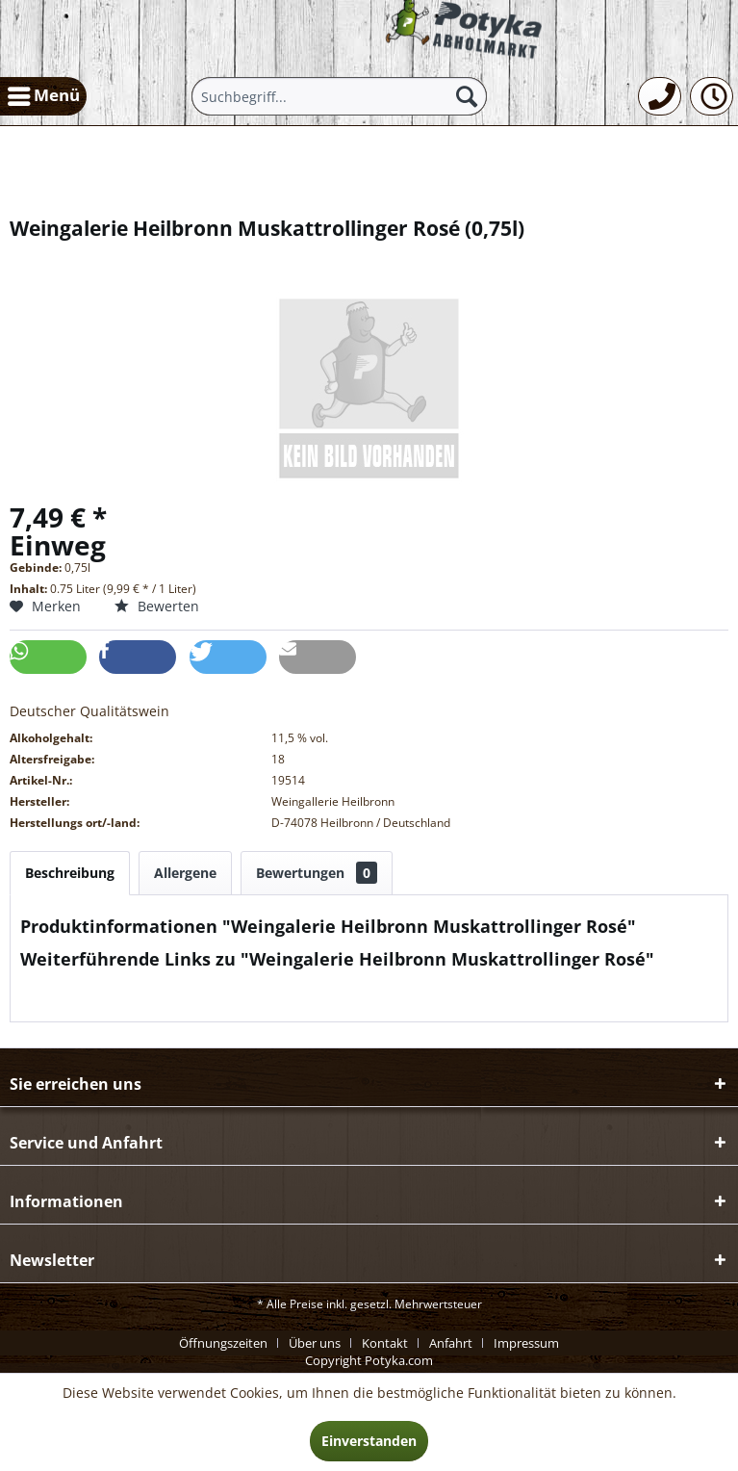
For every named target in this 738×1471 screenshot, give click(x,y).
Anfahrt (450, 1343)
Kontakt (385, 1343)
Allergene (185, 873)
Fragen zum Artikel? (92, 984)
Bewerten (157, 606)
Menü (44, 93)
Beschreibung (70, 873)
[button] (48, 657)
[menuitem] (43, 96)
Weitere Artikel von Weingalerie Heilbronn (164, 1003)
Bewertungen (316, 873)
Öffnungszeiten (223, 1343)
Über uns (315, 1343)
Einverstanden (369, 1441)
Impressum (526, 1343)
